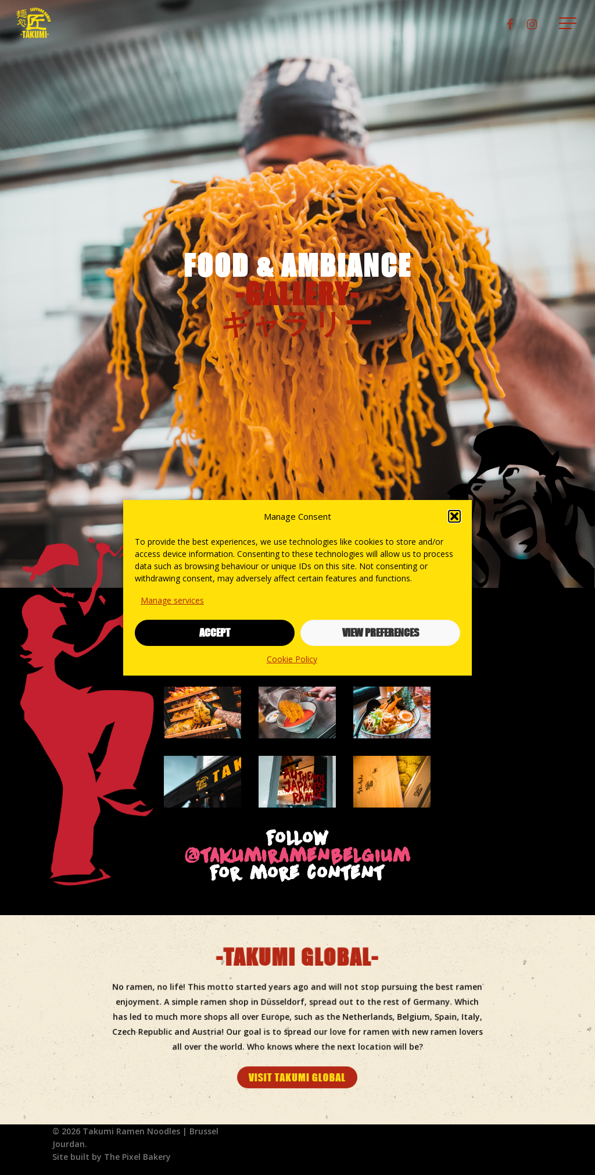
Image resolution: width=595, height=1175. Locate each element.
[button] (454, 516)
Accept (214, 632)
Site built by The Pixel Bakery (111, 1156)
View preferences (380, 632)
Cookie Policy (292, 659)
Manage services (172, 600)
